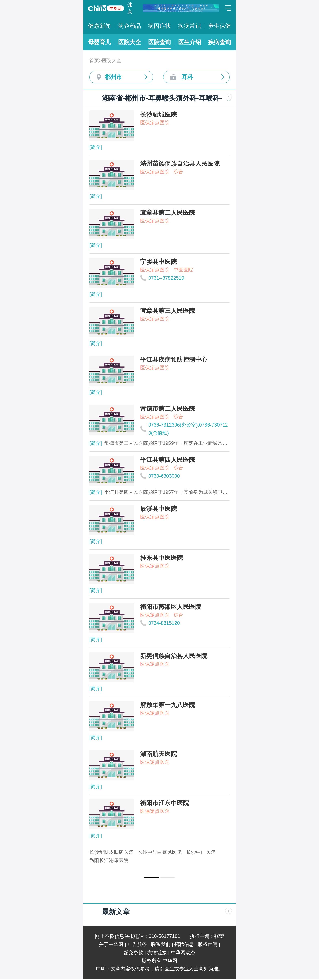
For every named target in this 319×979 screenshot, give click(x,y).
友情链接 (157, 952)
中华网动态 (183, 952)
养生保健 (219, 26)
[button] (151, 877)
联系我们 (160, 944)
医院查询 (159, 42)
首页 (94, 60)
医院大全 (129, 42)
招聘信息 (184, 944)
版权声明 (207, 944)
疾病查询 (219, 42)
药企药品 (129, 26)
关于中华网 (111, 944)
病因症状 (159, 26)
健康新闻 (99, 26)
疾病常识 (189, 26)
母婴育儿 (99, 42)
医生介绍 (189, 42)
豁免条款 (133, 952)
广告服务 (137, 944)
